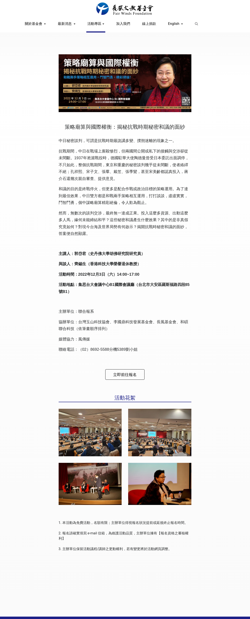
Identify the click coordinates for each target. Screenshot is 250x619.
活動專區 (94, 24)
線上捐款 (149, 24)
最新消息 (65, 24)
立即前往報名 (125, 374)
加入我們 (123, 24)
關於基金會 (34, 24)
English (174, 24)
